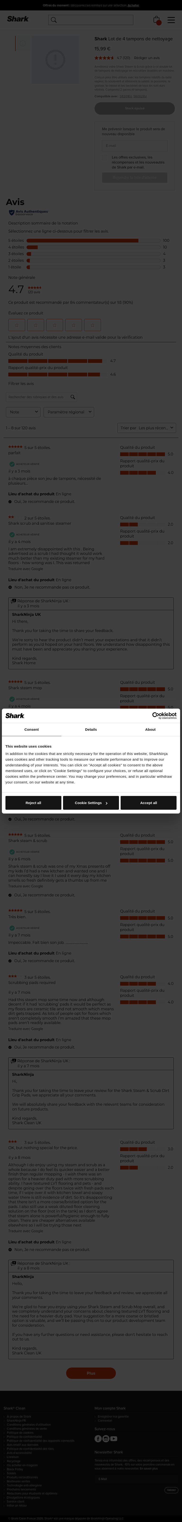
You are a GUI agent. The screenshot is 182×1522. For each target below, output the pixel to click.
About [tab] (150, 729)
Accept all (148, 803)
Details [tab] (91, 729)
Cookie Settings (91, 803)
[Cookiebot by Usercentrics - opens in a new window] (156, 715)
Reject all (33, 803)
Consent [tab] (31, 729)
